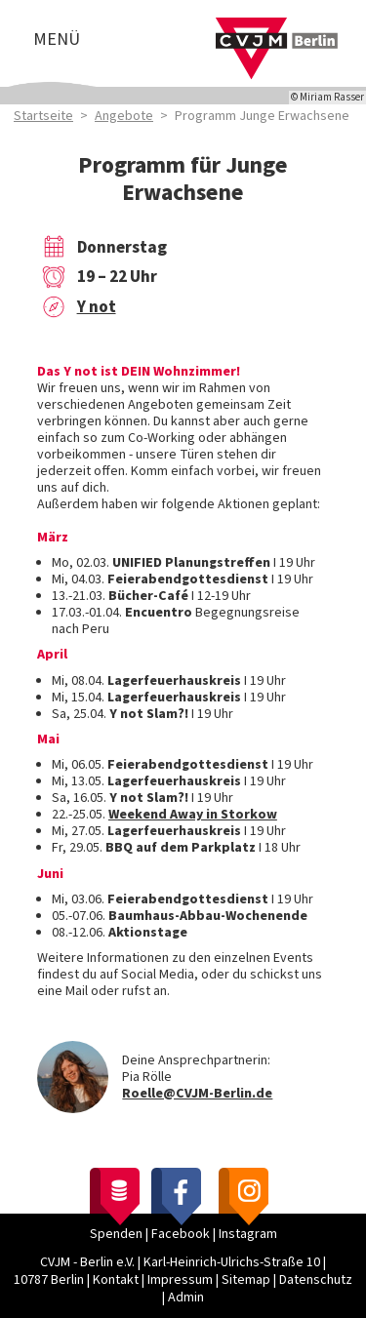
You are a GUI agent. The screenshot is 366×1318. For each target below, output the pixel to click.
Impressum (180, 1280)
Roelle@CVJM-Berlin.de (197, 1093)
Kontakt (116, 1280)
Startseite (43, 116)
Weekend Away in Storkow (192, 814)
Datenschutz (315, 1280)
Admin (186, 1297)
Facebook (180, 1234)
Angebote (124, 116)
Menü (56, 39)
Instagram (248, 1234)
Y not (96, 307)
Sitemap (246, 1280)
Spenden (116, 1234)
